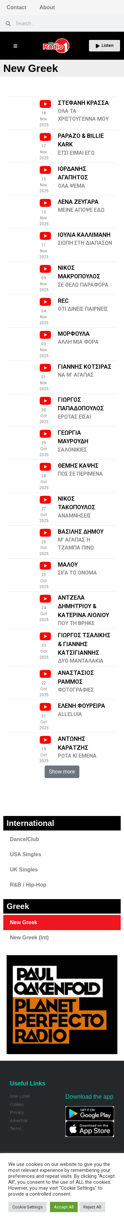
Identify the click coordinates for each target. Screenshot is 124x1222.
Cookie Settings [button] (27, 1207)
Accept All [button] (64, 1207)
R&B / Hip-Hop (28, 885)
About (47, 7)
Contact (16, 7)
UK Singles (24, 869)
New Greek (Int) (29, 937)
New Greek (23, 922)
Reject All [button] (92, 1207)
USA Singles (25, 854)
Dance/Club (24, 839)
